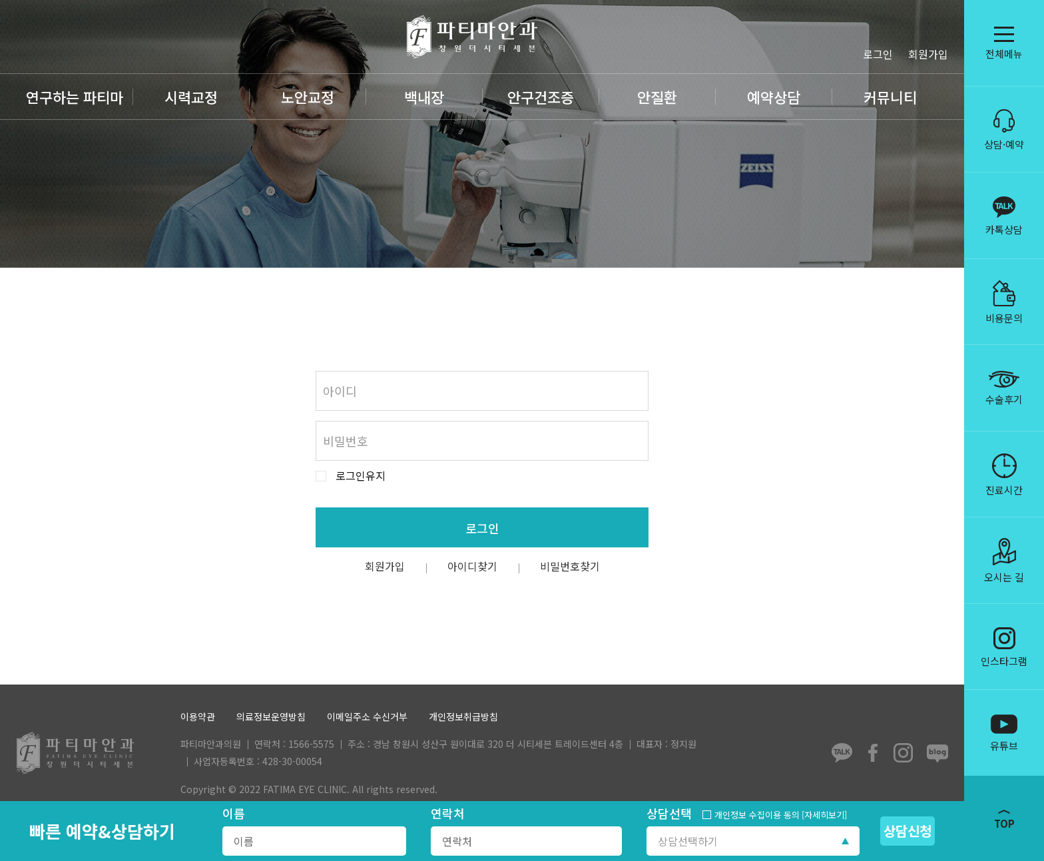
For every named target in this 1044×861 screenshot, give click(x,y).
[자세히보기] (824, 814)
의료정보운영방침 (271, 716)
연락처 (448, 813)
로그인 (878, 54)
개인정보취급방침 (463, 716)
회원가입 (928, 54)
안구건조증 (540, 96)
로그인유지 (361, 476)
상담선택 (669, 813)
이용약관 (197, 716)
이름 (233, 813)
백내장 (424, 96)
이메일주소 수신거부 (367, 716)
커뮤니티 (890, 96)
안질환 (657, 96)
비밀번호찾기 (570, 566)
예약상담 (773, 96)
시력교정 (191, 96)
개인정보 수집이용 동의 (757, 814)
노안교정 (307, 96)
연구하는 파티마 (74, 96)
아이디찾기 (472, 566)
